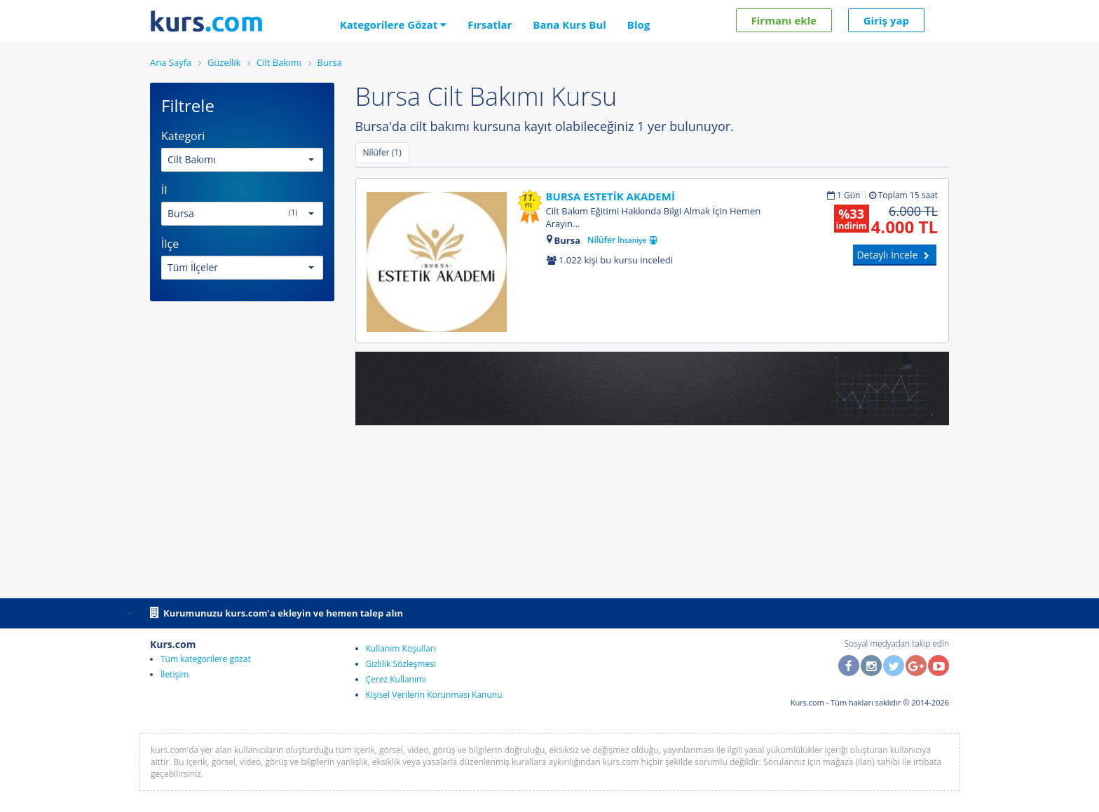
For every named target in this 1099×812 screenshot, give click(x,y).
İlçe (170, 244)
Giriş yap (886, 20)
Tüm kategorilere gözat (206, 659)
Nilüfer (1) (382, 152)
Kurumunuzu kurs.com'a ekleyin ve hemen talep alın (276, 612)
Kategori (183, 136)
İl (164, 190)
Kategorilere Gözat (393, 25)
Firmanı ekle (784, 20)
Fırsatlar (489, 25)
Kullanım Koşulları (401, 648)
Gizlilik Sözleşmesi (401, 664)
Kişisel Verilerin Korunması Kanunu (434, 695)
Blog (638, 25)
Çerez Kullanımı (396, 679)
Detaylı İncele (894, 254)
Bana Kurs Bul (569, 25)
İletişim (175, 674)
